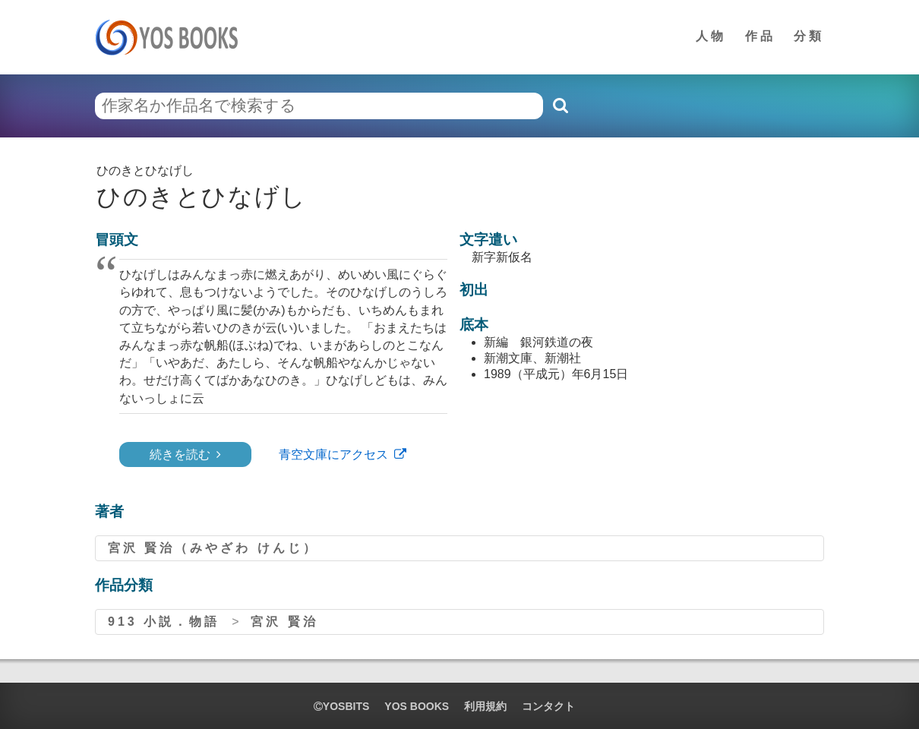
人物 (711, 36)
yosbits (341, 706)
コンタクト (548, 706)
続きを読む (180, 454)
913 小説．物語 (163, 621)
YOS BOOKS (416, 706)
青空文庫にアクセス (333, 454)
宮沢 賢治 (284, 621)
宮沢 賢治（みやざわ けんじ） (213, 547)
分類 (809, 36)
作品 (760, 36)
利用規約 (485, 706)
